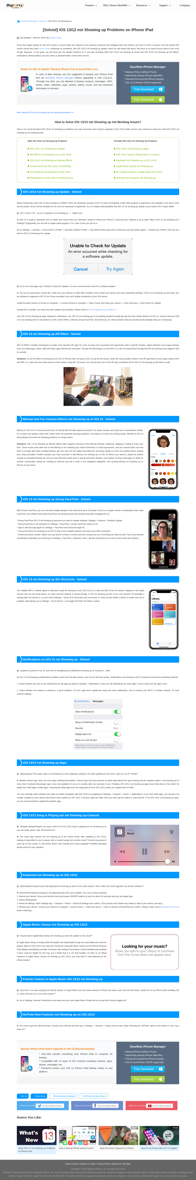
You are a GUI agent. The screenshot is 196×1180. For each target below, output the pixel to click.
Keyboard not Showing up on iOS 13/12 (136, 160)
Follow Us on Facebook (96, 1106)
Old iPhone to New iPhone (94, 1096)
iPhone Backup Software (64, 1096)
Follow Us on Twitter (42, 1106)
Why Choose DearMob (115, 6)
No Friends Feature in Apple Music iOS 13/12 (139, 172)
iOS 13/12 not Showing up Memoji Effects (51, 160)
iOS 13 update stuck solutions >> (102, 309)
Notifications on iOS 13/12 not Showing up (51, 177)
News (93, 1164)
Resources (141, 5)
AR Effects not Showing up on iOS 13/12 (50, 154)
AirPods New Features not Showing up (136, 177)
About (75, 1164)
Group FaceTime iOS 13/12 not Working (50, 166)
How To (42, 21)
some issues (44, 48)
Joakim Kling (55, 38)
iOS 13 (24, 1096)
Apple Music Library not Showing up (134, 166)
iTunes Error (40, 1096)
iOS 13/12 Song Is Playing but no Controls (137, 154)
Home (68, 1164)
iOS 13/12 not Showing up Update (47, 148)
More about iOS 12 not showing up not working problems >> (45, 112)
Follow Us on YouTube (151, 1106)
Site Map (126, 1164)
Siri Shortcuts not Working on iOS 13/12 (50, 172)
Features (89, 5)
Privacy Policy (103, 1164)
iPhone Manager (30, 21)
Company (185, 6)
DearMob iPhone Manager (59, 77)
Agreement (116, 1164)
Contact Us (84, 1164)
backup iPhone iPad (170, 907)
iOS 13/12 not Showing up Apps (132, 148)
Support (163, 5)
